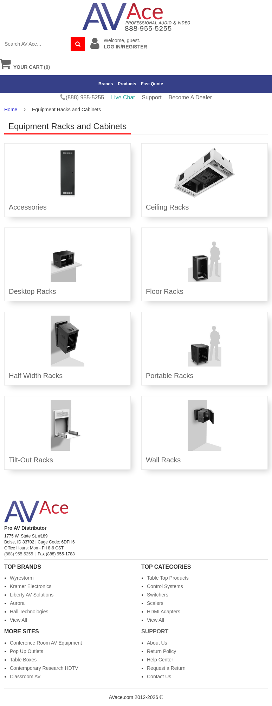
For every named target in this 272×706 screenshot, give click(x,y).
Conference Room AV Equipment (46, 643)
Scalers (155, 603)
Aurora (17, 603)
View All (18, 620)
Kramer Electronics (30, 586)
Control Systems (165, 586)
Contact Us (159, 676)
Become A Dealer (190, 97)
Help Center (160, 659)
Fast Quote (152, 83)
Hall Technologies (29, 611)
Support (152, 97)
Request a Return (166, 668)
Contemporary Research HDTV (44, 668)
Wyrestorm (22, 578)
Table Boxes (23, 659)
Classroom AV (25, 676)
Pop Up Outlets (26, 651)
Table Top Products (168, 578)
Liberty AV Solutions (31, 595)
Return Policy (161, 651)
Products (127, 83)
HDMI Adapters (163, 611)
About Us (157, 643)
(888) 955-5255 (18, 554)
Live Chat (123, 97)
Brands (105, 83)
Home (10, 109)
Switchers (157, 595)
